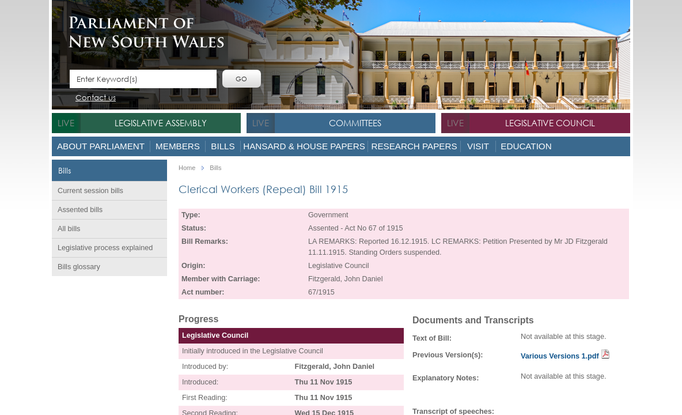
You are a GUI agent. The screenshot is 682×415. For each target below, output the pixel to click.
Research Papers (414, 146)
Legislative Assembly (161, 123)
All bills (69, 229)
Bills (222, 146)
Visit (478, 146)
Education (526, 146)
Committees (355, 123)
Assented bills (80, 210)
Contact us (95, 98)
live (66, 123)
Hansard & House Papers (304, 146)
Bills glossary (79, 267)
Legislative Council (550, 123)
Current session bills (90, 191)
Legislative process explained (105, 248)
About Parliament (101, 146)
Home (187, 168)
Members (178, 146)
